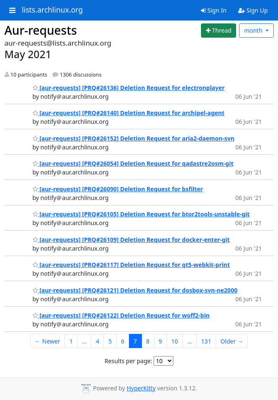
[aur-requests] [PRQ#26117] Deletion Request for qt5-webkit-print (131, 265)
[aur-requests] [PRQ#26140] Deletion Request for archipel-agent (129, 113)
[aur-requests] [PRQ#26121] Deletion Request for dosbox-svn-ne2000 (135, 290)
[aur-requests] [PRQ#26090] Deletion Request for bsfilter (118, 189)
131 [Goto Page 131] (206, 341)
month (254, 30)
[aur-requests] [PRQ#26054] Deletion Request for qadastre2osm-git (133, 163)
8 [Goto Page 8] (147, 341)
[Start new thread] (218, 30)
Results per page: (128, 361)
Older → (231, 341)
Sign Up (253, 10)
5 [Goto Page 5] (110, 341)
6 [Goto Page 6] (122, 341)
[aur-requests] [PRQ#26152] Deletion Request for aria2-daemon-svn (133, 138)
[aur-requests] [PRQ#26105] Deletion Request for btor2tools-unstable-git (141, 214)
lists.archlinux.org (52, 10)
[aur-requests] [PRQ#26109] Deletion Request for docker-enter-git (131, 240)
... (84, 341)
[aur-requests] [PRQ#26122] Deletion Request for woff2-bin (121, 315)
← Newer (47, 341)
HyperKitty (140, 388)
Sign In (214, 10)
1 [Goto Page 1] (71, 341)
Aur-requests (41, 30)
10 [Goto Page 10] (174, 341)
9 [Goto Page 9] (160, 341)
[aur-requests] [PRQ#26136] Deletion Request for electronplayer (129, 88)
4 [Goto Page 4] (97, 341)
